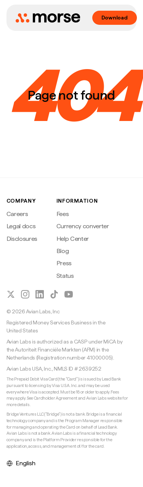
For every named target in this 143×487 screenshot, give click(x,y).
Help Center (72, 238)
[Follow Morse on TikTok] (54, 294)
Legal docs (21, 226)
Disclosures (21, 238)
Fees (62, 214)
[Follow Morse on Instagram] (25, 294)
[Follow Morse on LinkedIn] (39, 294)
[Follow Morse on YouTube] (68, 294)
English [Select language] (20, 463)
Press (64, 263)
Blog (62, 251)
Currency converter (82, 226)
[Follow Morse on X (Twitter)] (10, 294)
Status (65, 275)
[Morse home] (48, 18)
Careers (17, 214)
